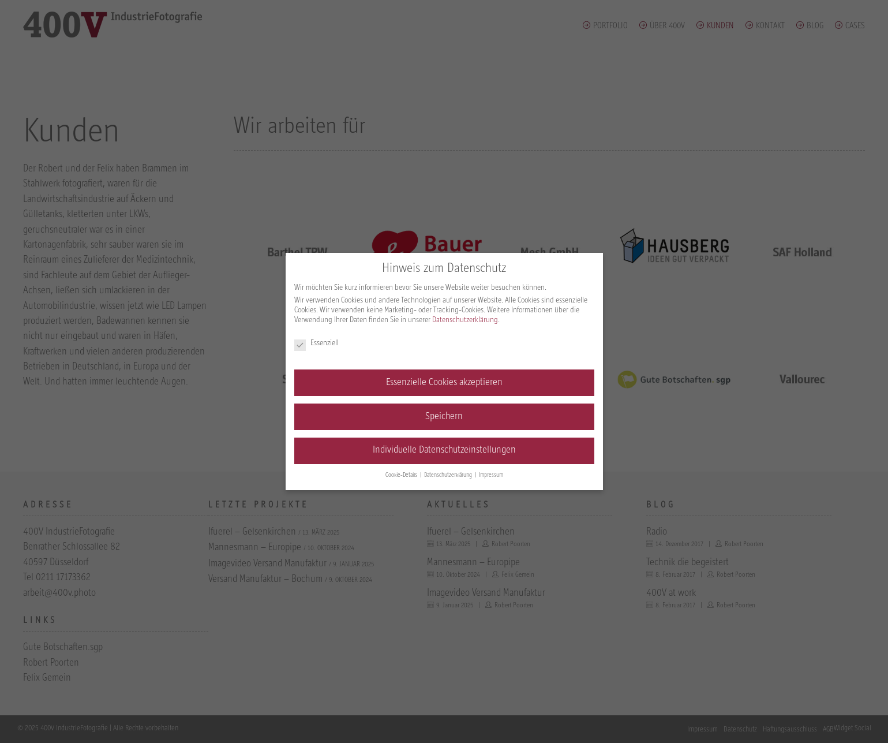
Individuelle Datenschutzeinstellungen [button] (444, 450)
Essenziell (316, 343)
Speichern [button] (444, 416)
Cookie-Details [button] (402, 475)
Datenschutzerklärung (465, 320)
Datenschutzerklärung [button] (449, 475)
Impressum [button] (491, 475)
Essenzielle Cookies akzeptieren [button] (444, 382)
